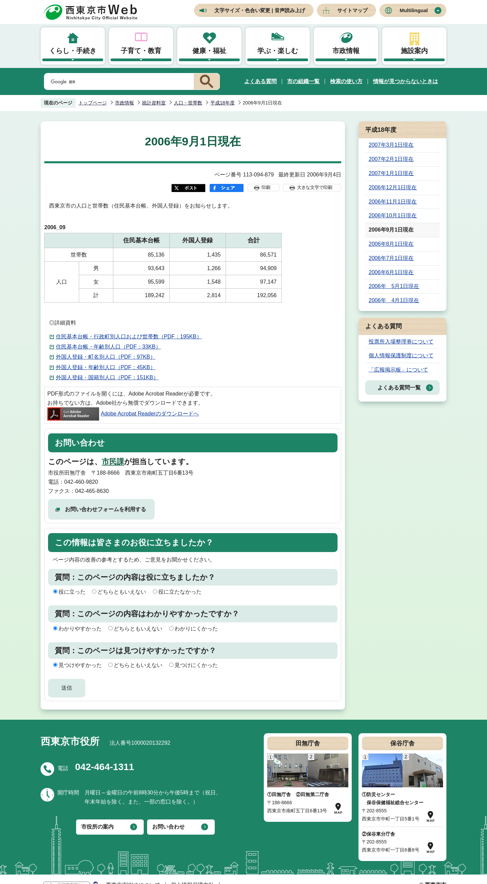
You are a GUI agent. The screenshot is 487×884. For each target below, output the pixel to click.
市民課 (113, 461)
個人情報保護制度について (401, 355)
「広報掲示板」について (398, 370)
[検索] (118, 82)
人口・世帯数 (188, 102)
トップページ (92, 102)
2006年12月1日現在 (393, 187)
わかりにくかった (196, 628)
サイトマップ (352, 10)
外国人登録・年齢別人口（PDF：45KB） (106, 367)
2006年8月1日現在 (391, 244)
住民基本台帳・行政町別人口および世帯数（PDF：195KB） (129, 336)
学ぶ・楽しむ (277, 50)
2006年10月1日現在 (393, 215)
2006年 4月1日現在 (394, 300)
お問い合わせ (168, 827)
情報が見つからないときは (405, 81)
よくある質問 (260, 81)
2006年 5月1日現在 (394, 286)
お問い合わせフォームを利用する (105, 509)
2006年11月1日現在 (393, 202)
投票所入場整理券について (401, 341)
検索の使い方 (346, 81)
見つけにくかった (196, 665)
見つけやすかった (80, 665)
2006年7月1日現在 (391, 258)
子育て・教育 (141, 50)
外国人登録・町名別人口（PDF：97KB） (106, 357)
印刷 (265, 187)
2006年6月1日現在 (391, 272)
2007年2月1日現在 (391, 159)
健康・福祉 (209, 50)
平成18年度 (222, 102)
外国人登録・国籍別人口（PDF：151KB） (107, 377)
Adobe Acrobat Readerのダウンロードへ (123, 413)
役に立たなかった (180, 592)
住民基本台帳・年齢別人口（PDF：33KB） (108, 347)
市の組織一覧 (303, 81)
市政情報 (346, 50)
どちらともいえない (121, 592)
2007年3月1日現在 (391, 145)
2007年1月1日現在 (391, 173)
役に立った (72, 592)
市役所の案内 (97, 827)
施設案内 (414, 50)
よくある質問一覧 (399, 387)
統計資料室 (154, 102)
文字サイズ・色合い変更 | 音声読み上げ (259, 10)
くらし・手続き (72, 50)
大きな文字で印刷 (314, 187)
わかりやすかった (80, 628)
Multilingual (414, 10)
